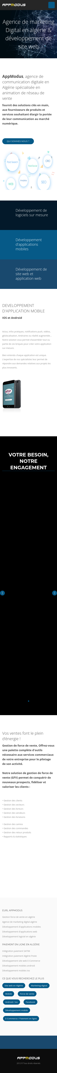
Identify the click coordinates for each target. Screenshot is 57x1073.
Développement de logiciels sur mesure (32, 212)
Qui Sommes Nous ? (18, 141)
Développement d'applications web (19, 931)
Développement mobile (16, 1010)
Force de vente (27, 993)
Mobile (8, 993)
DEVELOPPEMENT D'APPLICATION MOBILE (23, 308)
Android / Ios (11, 1002)
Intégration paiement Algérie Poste (19, 955)
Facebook (30, 1002)
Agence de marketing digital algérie (19, 921)
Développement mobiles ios (16, 970)
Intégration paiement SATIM (16, 951)
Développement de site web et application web (31, 274)
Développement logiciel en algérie (19, 936)
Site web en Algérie (14, 985)
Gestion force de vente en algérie (18, 917)
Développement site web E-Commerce (21, 960)
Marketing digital (39, 985)
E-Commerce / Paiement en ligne (21, 1018)
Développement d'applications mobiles (29, 244)
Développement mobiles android (18, 965)
